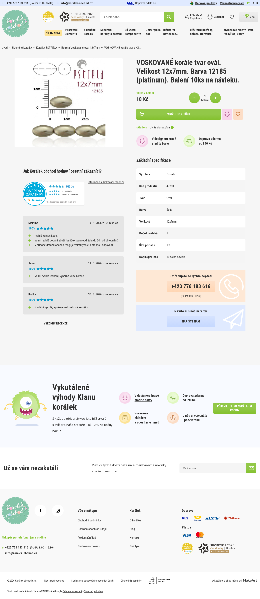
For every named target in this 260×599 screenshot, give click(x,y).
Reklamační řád (87, 537)
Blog (132, 529)
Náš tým (134, 546)
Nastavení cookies (89, 546)
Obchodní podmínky (89, 520)
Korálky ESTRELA (46, 47)
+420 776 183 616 (17, 3)
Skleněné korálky (90, 32)
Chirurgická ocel (153, 32)
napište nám (191, 321)
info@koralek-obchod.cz (77, 3)
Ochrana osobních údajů (92, 529)
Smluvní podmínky (93, 591)
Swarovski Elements (71, 32)
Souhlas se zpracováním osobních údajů (92, 580)
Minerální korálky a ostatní (111, 32)
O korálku (135, 520)
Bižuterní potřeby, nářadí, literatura (201, 32)
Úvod (5, 47)
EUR (255, 3)
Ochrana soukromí (72, 591)
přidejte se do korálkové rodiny (235, 408)
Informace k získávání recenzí (106, 182)
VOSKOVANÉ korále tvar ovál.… (122, 47)
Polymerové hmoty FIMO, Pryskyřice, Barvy (237, 32)
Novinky (53, 32)
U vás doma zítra (162, 127)
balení (205, 100)
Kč (248, 3)
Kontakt (134, 537)
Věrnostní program (232, 3)
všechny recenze (55, 323)
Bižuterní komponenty (133, 32)
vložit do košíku (178, 114)
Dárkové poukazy (203, 3)
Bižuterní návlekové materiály (169, 32)
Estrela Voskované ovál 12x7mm (80, 47)
